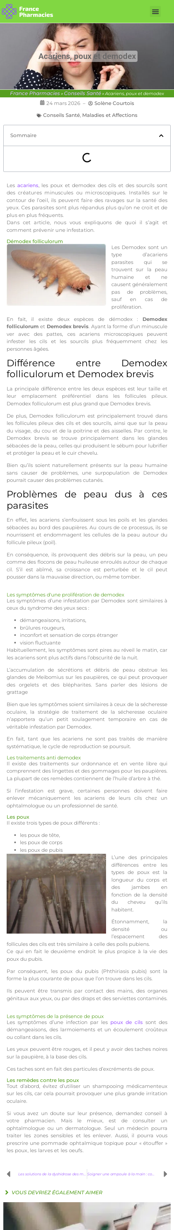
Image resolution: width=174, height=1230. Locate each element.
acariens (27, 185)
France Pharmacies (35, 93)
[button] (155, 11)
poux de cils (126, 1022)
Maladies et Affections (110, 115)
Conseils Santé (82, 93)
